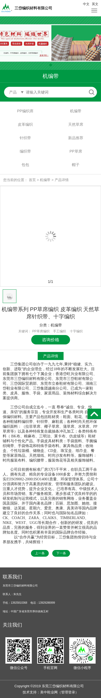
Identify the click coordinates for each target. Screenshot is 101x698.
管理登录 (68, 692)
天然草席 (75, 124)
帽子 (75, 165)
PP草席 (75, 151)
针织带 (25, 138)
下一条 (61, 553)
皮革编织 (25, 124)
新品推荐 (75, 138)
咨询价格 (50, 339)
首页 (32, 180)
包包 (25, 165)
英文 (95, 4)
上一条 (40, 553)
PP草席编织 (41, 331)
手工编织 (59, 331)
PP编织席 (25, 111)
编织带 (25, 151)
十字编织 (76, 331)
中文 (86, 4)
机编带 (75, 111)
